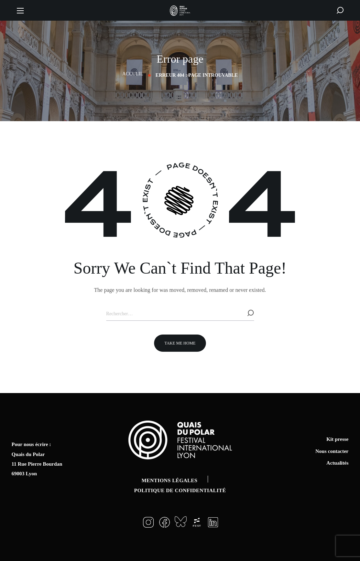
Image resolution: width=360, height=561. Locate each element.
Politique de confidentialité (180, 490)
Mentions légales (170, 480)
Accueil (132, 73)
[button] (340, 10)
